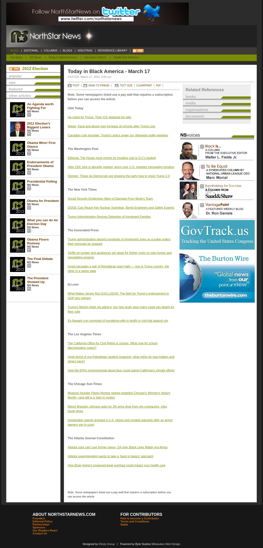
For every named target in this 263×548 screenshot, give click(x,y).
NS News (35, 57)
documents (195, 116)
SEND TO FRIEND (98, 85)
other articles (20, 96)
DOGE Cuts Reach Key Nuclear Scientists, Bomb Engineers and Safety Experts (121, 207)
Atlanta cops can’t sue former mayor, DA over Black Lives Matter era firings (117, 447)
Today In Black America (62, 57)
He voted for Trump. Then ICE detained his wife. (100, 117)
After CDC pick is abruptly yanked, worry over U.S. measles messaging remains (121, 167)
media (191, 103)
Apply (124, 524)
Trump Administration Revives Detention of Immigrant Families (109, 216)
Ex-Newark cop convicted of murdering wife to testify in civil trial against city (118, 320)
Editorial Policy (42, 521)
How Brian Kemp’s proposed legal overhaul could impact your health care (116, 465)
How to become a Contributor (139, 518)
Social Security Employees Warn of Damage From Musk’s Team (110, 198)
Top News (16, 57)
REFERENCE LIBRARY (112, 50)
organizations (197, 110)
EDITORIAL (31, 50)
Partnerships (41, 524)
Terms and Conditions (134, 521)
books (191, 97)
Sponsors (39, 527)
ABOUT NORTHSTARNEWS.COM (64, 514)
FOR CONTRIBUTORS (141, 514)
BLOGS (67, 50)
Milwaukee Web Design (166, 543)
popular (15, 76)
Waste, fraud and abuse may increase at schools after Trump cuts (111, 126)
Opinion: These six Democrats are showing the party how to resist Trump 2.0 (119, 176)
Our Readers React (45, 530)
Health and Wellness (126, 57)
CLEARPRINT (144, 85)
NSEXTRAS (85, 50)
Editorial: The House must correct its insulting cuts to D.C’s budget (112, 158)
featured (16, 89)
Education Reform (95, 57)
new (12, 83)
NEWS (14, 50)
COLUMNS (50, 50)
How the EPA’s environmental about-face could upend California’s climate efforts (121, 370)
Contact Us (40, 533)
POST (76, 85)
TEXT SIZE (126, 85)
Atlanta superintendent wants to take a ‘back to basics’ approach (110, 456)
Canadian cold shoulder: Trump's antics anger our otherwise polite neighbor (118, 135)
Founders (39, 518)
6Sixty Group (107, 543)
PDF (158, 85)
